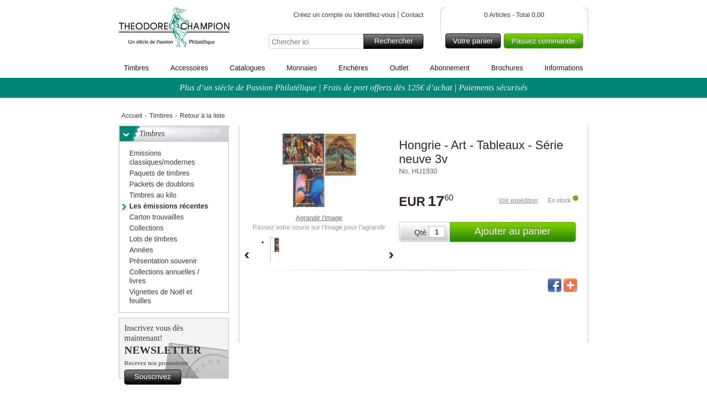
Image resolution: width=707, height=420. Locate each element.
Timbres (136, 68)
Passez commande (545, 40)
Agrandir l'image (319, 217)
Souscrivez (156, 377)
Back (246, 255)
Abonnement (449, 68)
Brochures (507, 68)
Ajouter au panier (523, 232)
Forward (391, 255)
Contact (412, 14)
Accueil (131, 115)
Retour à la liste (202, 115)
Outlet (398, 68)
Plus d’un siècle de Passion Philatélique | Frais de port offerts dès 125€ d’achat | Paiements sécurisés (354, 87)
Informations (564, 68)
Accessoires (189, 68)
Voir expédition (518, 200)
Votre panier (475, 40)
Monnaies (302, 68)
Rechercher (397, 41)
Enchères (353, 68)
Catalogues (247, 68)
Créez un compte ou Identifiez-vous (345, 14)
